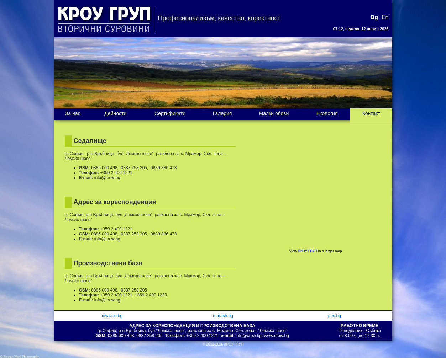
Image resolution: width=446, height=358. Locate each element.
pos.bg (334, 315)
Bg (374, 17)
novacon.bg (111, 315)
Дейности (115, 113)
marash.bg (223, 315)
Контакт (371, 113)
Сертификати (169, 113)
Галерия (222, 113)
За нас (72, 113)
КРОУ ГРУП (307, 251)
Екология (327, 113)
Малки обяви (274, 113)
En (385, 17)
